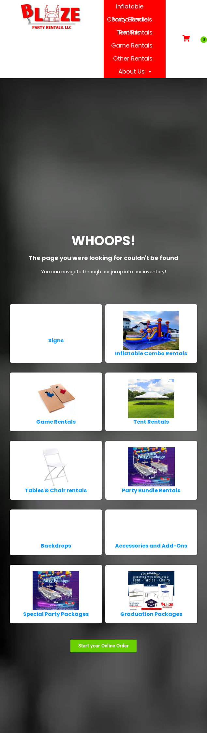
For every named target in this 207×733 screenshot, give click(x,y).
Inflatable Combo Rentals (129, 7)
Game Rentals (132, 45)
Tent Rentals (134, 32)
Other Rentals (133, 58)
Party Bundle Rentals (129, 20)
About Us (135, 71)
